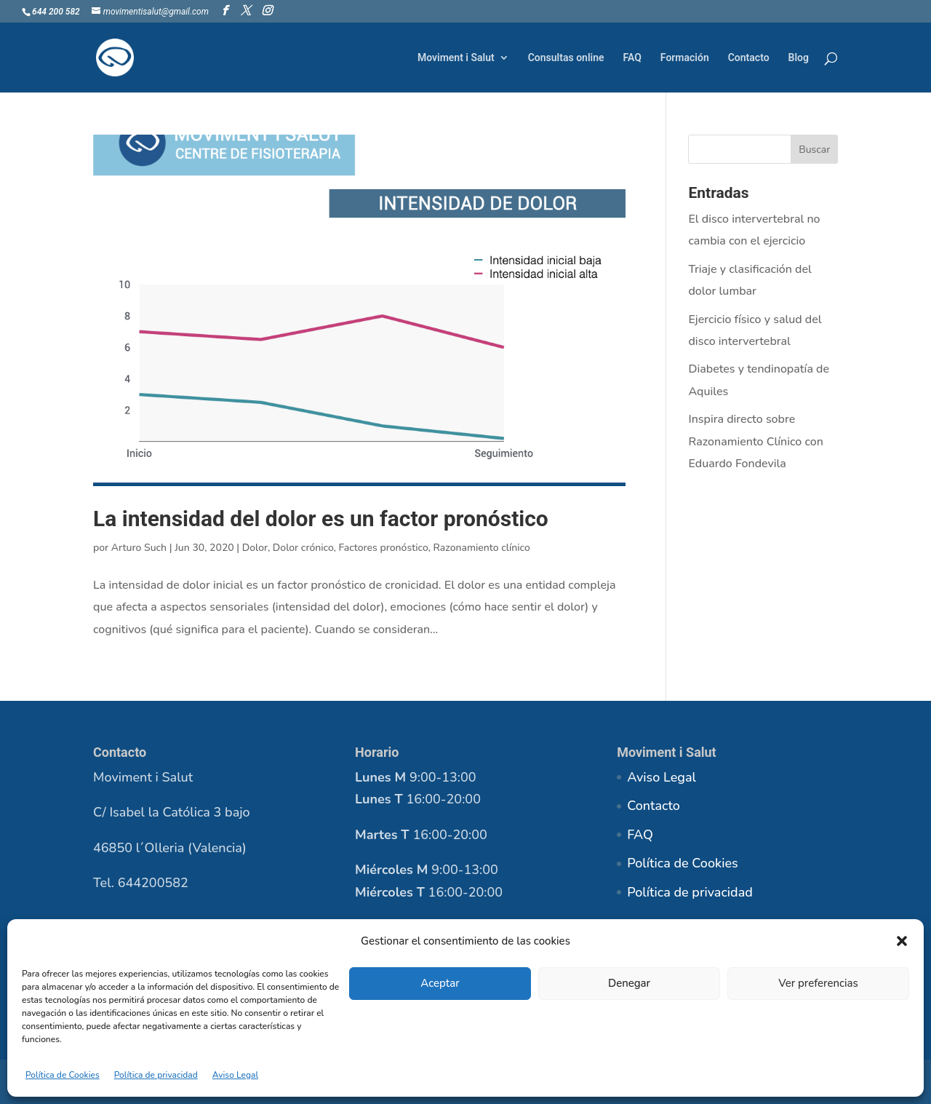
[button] (902, 941)
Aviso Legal (235, 1075)
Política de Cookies (62, 1075)
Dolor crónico (303, 548)
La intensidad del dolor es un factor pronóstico (320, 518)
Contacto (749, 57)
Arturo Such (139, 548)
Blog (798, 57)
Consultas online (566, 57)
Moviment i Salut (456, 57)
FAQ (632, 57)
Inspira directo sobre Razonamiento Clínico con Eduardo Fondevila (755, 441)
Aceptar (439, 983)
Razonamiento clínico (481, 548)
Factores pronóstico (383, 548)
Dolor (255, 548)
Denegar (629, 983)
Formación (684, 57)
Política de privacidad (156, 1075)
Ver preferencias (818, 983)
